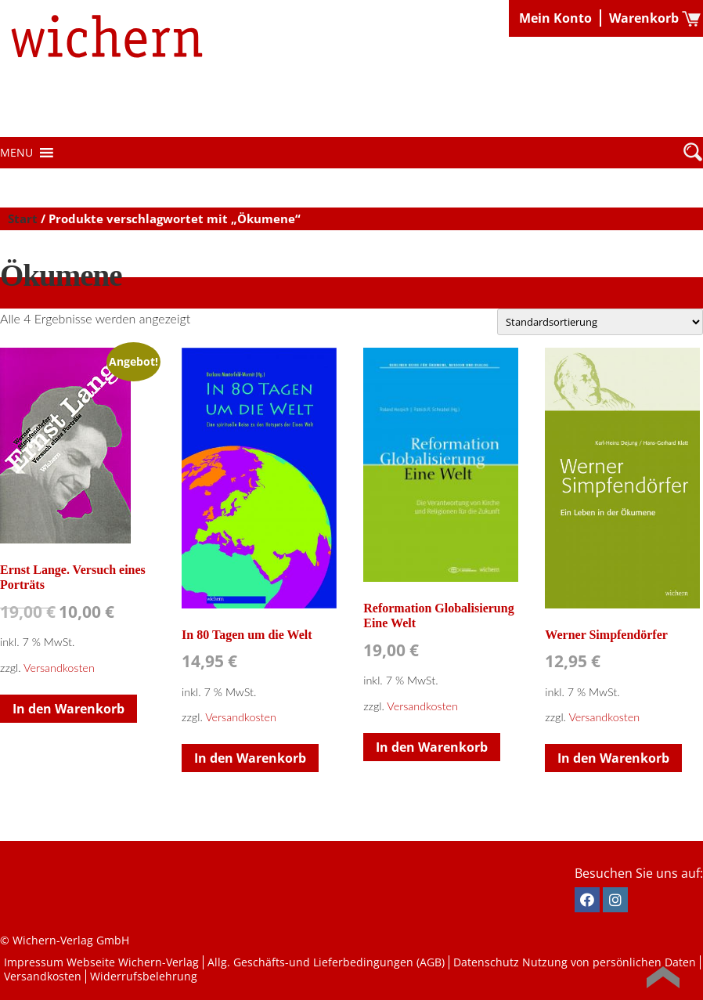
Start (23, 218)
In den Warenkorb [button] (68, 708)
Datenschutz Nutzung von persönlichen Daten (574, 962)
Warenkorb (644, 18)
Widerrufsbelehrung (143, 976)
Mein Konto (555, 18)
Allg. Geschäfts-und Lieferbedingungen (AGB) (326, 962)
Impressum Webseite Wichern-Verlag (101, 962)
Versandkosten (59, 667)
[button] (16, 152)
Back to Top (663, 977)
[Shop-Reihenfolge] (600, 322)
